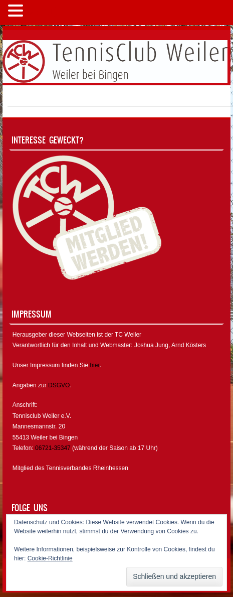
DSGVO (59, 385)
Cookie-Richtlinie (50, 558)
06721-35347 (53, 448)
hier (94, 365)
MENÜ (42, 13)
